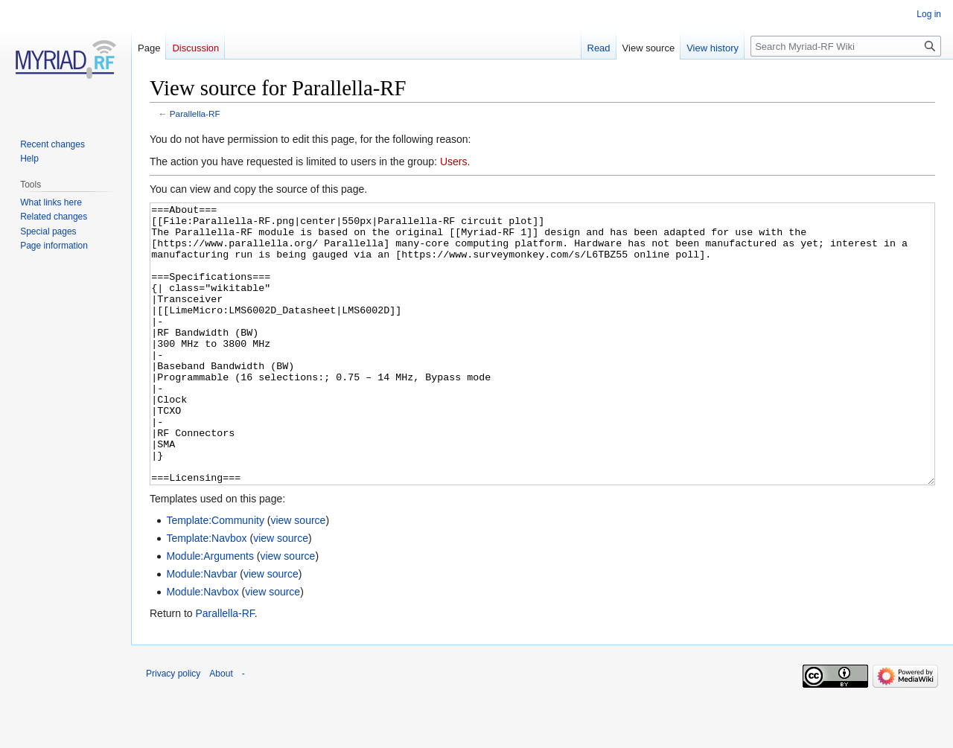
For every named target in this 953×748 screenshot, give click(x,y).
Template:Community (215, 576)
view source (297, 576)
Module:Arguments (210, 612)
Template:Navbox (206, 594)
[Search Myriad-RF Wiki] (845, 46)
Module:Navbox (202, 647)
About (220, 729)
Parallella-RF (195, 113)
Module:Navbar (201, 630)
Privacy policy (173, 729)
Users (454, 161)
